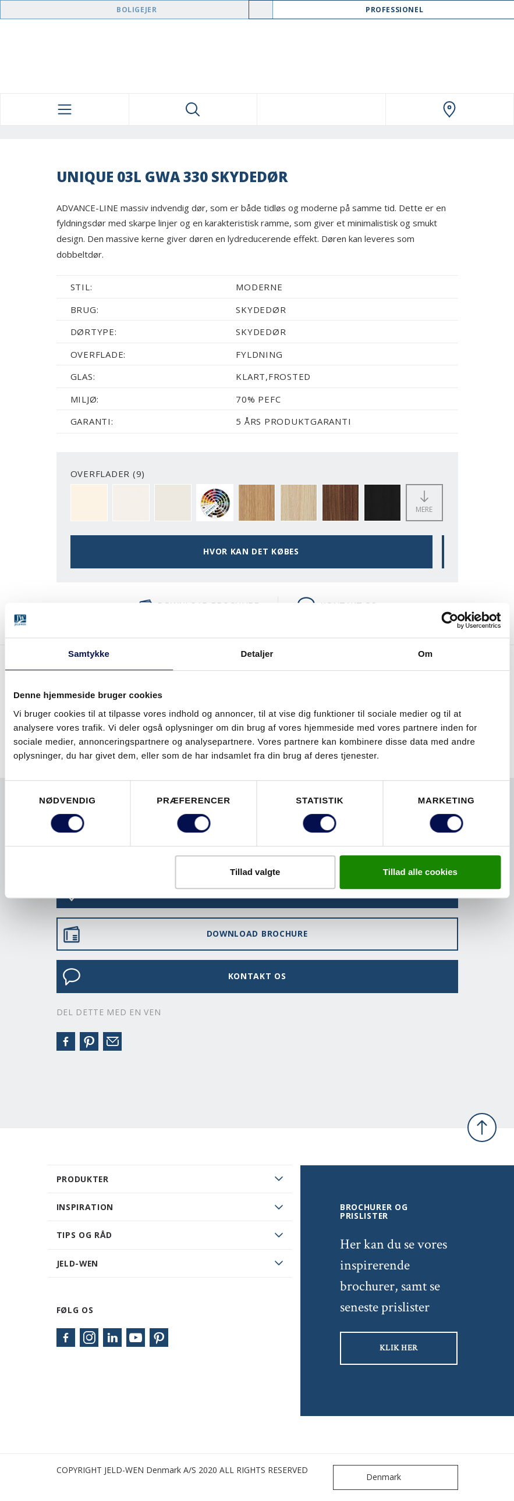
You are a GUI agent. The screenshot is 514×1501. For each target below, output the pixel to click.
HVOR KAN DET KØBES (251, 551)
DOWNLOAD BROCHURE (185, 934)
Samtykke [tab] (88, 654)
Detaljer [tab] (257, 654)
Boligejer (136, 10)
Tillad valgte (255, 872)
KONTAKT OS (174, 977)
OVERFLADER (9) (108, 473)
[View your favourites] (321, 109)
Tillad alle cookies (420, 872)
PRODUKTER (82, 1179)
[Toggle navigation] (64, 109)
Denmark (369, 1477)
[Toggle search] (193, 109)
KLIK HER (399, 1348)
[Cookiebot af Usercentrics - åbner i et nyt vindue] (450, 620)
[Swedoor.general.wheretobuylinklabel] (450, 109)
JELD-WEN (77, 1263)
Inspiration (85, 1206)
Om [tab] (425, 654)
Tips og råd (84, 1234)
